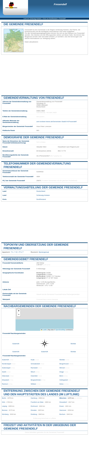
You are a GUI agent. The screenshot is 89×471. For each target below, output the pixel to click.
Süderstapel (6, 368)
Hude (33, 360)
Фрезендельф (44, 252)
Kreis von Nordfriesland (50, 18)
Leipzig (4, 406)
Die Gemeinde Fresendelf (23, 24)
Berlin (4, 398)
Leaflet (44, 330)
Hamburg (34, 398)
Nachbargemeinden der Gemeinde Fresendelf (40, 306)
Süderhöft (15, 344)
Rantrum (5, 384)
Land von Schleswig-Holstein (32, 18)
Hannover (62, 410)
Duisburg (34, 414)
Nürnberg (5, 414)
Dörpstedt (5, 380)
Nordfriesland (41, 199)
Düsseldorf (63, 402)
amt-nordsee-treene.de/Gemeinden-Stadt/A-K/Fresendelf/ (57, 121)
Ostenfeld (34, 376)
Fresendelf (60, 4)
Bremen (5, 410)
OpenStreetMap (60, 330)
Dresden (34, 410)
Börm (61, 376)
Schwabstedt (35, 364)
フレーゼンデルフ (17, 252)
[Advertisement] (44, 75)
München (62, 398)
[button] (18, 311)
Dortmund (34, 406)
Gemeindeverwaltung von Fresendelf (34, 97)
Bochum (62, 414)
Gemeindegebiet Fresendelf (26, 259)
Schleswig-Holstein (43, 195)
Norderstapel (6, 364)
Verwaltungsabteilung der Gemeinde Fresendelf (43, 187)
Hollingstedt (63, 380)
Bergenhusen (64, 364)
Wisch (33, 372)
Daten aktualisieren (31, 42)
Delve (61, 384)
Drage (61, 372)
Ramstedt (34, 368)
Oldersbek (5, 376)
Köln (3, 402)
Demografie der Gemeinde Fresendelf (34, 137)
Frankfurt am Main (37, 402)
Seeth (4, 372)
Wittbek (33, 384)
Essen (61, 406)
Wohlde (73, 344)
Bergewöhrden (36, 380)
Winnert (62, 368)
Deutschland (41, 191)
